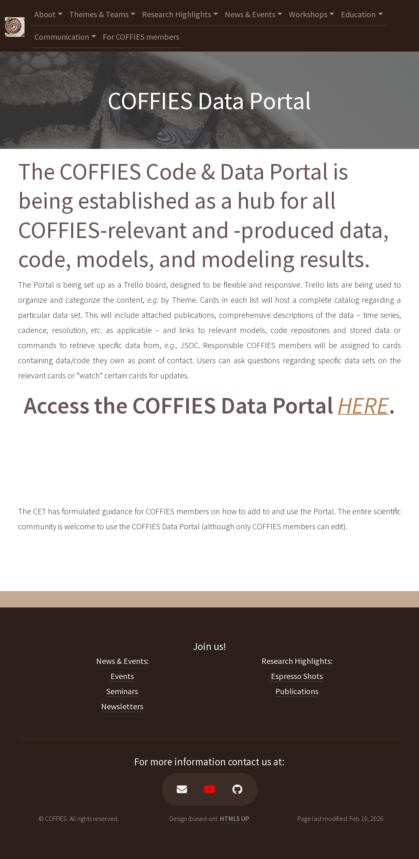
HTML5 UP (234, 818)
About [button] (45, 14)
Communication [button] (61, 36)
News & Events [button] (250, 14)
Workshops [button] (308, 14)
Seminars (122, 691)
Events (122, 676)
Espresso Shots (297, 676)
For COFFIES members (141, 36)
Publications (296, 691)
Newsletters (122, 706)
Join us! (209, 646)
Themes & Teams (98, 14)
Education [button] (358, 14)
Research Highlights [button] (176, 14)
